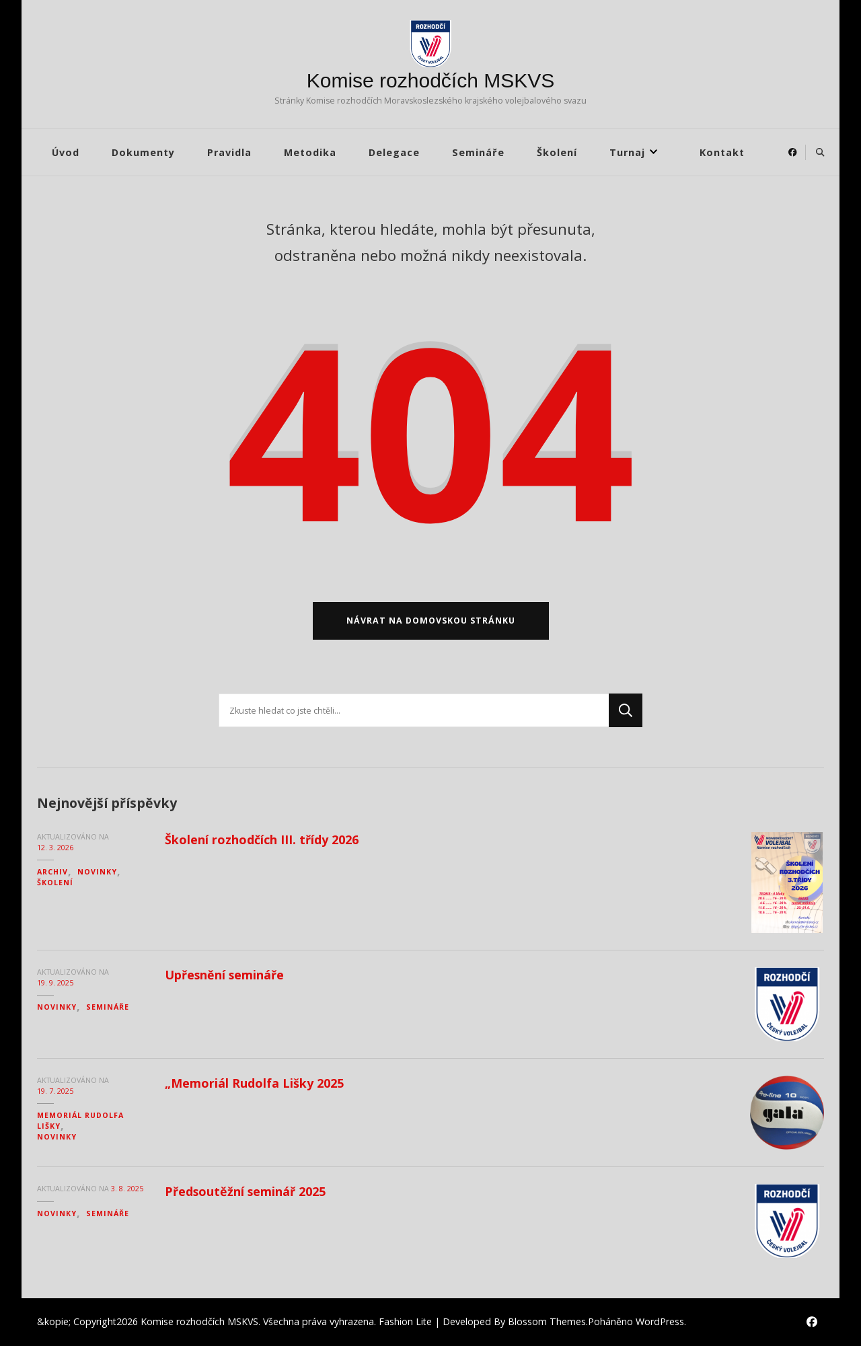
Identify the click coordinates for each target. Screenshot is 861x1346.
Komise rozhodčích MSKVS (430, 80)
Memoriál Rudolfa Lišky (80, 1121)
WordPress (660, 1321)
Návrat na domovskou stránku (430, 620)
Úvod (65, 152)
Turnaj (627, 152)
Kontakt (722, 152)
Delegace (394, 152)
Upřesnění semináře (224, 975)
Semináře (478, 152)
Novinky (97, 871)
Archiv (52, 871)
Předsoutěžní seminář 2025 (245, 1191)
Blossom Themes (547, 1321)
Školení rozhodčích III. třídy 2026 (262, 839)
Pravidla (229, 152)
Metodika (310, 152)
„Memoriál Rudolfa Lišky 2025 (254, 1083)
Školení (557, 152)
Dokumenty (143, 152)
